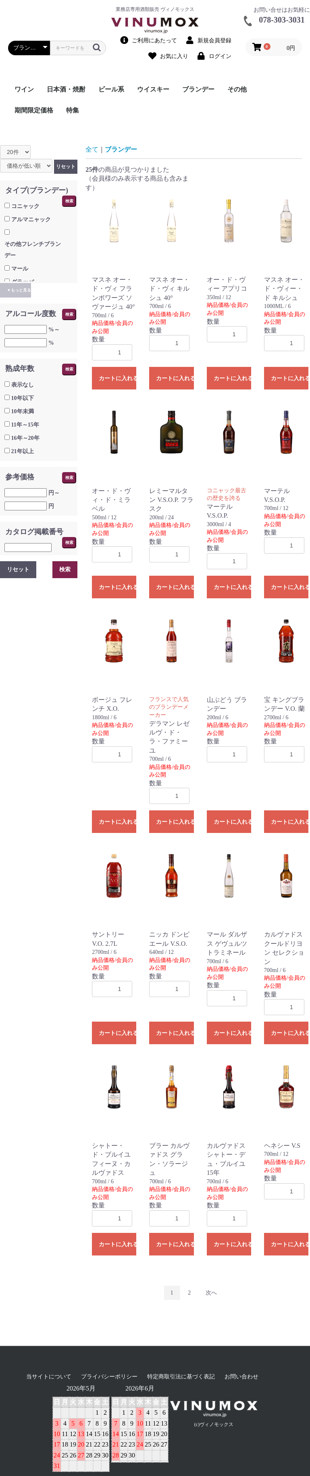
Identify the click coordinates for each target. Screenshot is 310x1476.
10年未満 (22, 411)
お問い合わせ (241, 1377)
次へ (211, 1293)
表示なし (22, 385)
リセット (65, 166)
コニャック (25, 206)
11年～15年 (25, 425)
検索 (69, 201)
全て (91, 149)
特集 (72, 110)
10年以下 (22, 398)
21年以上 (22, 451)
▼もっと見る (19, 290)
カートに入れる (117, 378)
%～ (54, 330)
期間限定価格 (34, 110)
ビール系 (111, 89)
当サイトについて (48, 1377)
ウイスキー (153, 89)
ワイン (24, 89)
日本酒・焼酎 (66, 89)
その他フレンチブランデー (32, 249)
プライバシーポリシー (109, 1377)
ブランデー (198, 89)
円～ (54, 493)
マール (19, 269)
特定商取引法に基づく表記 (181, 1377)
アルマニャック (31, 220)
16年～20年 (25, 438)
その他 (237, 89)
